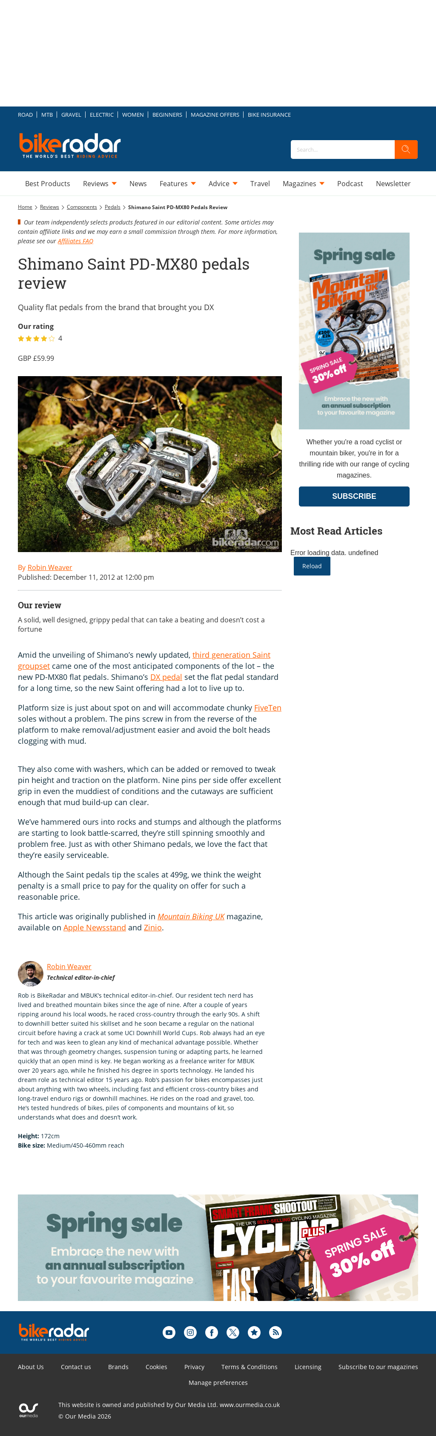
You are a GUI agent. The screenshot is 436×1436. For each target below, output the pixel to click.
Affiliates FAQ (75, 241)
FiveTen (267, 707)
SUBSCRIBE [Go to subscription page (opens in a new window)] (354, 496)
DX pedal (166, 677)
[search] (406, 149)
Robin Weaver (69, 966)
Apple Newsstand (94, 927)
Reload (312, 566)
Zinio (153, 927)
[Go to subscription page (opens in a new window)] (354, 427)
